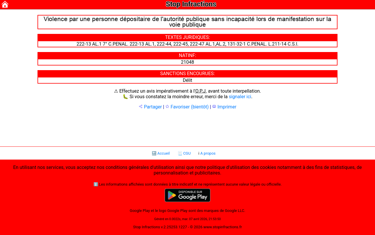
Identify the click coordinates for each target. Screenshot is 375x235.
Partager (150, 107)
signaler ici (240, 96)
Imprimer (224, 107)
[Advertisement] (187, 127)
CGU (187, 153)
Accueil (163, 153)
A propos (208, 153)
